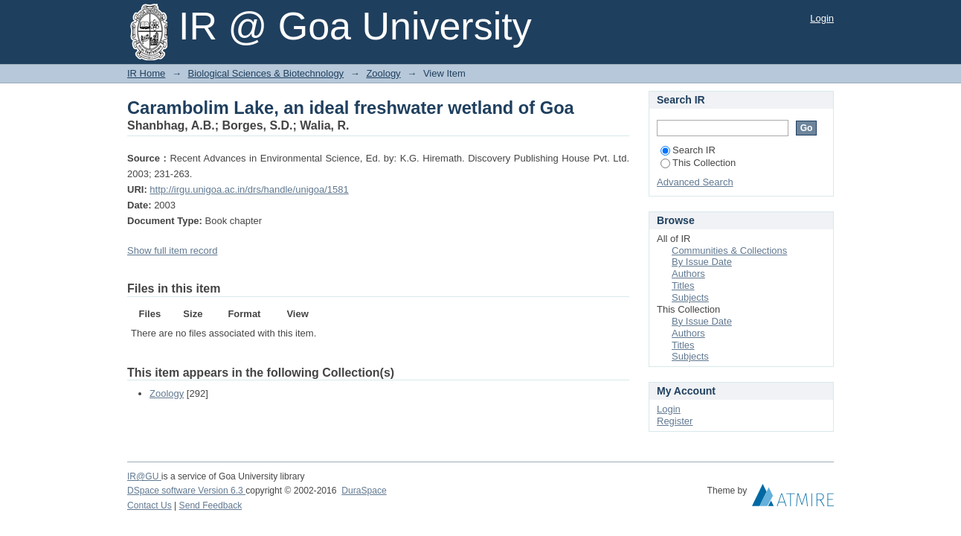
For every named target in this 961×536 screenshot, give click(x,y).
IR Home (146, 73)
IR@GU (144, 476)
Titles (683, 285)
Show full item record (172, 250)
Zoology (383, 73)
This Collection (698, 162)
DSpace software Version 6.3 (186, 490)
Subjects (690, 297)
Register (674, 421)
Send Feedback (210, 505)
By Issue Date (702, 261)
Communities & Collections (729, 250)
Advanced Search (695, 182)
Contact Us (149, 505)
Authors (688, 273)
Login (822, 18)
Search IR (688, 150)
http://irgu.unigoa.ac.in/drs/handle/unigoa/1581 (249, 189)
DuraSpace (363, 490)
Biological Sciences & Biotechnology (266, 73)
